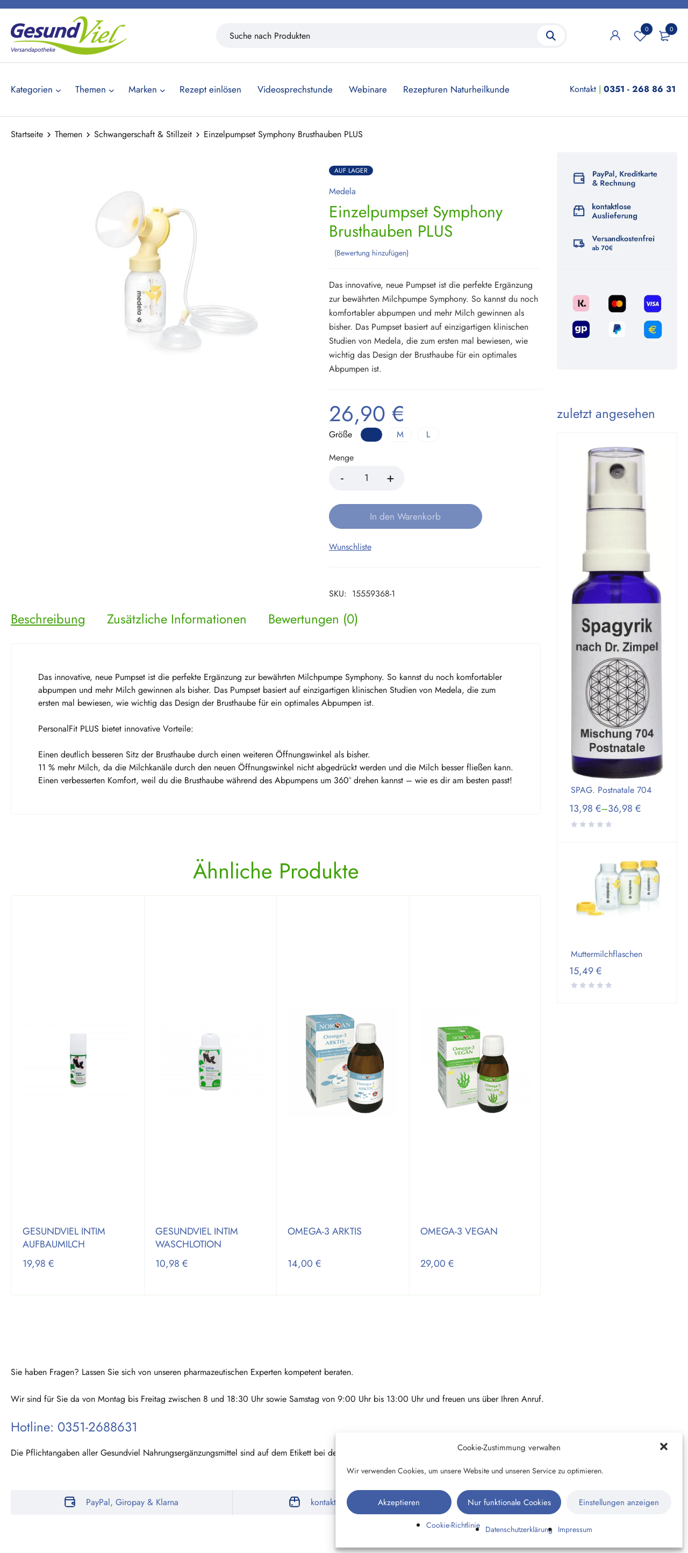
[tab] (48, 580)
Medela (342, 191)
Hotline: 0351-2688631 (74, 1388)
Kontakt (583, 89)
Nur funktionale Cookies (509, 1502)
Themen (68, 134)
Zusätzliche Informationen (177, 580)
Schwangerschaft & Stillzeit (143, 134)
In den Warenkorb (475, 477)
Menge (341, 457)
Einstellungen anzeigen (619, 1502)
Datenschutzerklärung (519, 1529)
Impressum (575, 1529)
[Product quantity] (366, 477)
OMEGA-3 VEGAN (459, 1193)
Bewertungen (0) (313, 580)
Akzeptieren (399, 1502)
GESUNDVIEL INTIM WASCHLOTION (196, 1199)
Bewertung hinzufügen (371, 251)
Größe (340, 433)
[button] (664, 1447)
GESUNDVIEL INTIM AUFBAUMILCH (64, 1199)
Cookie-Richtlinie (453, 1525)
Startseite (27, 134)
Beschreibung (48, 580)
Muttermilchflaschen (606, 954)
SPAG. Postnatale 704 (611, 790)
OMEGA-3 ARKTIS (325, 1193)
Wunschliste (640, 35)
